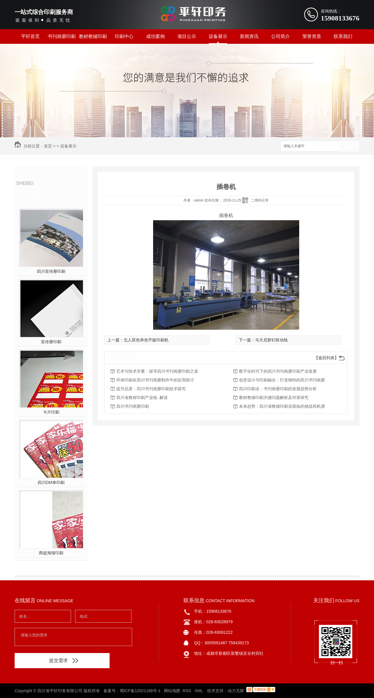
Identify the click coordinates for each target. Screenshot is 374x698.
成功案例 (155, 36)
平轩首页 (30, 36)
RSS (187, 690)
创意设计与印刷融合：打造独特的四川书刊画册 (282, 380)
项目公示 (186, 36)
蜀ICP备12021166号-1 (140, 690)
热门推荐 (33, 196)
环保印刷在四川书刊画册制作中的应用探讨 (155, 380)
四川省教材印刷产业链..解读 (142, 397)
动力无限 (236, 690)
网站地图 (172, 690)
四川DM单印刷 (51, 482)
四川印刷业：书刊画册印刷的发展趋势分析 (278, 388)
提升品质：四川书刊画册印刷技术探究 (151, 388)
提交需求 (63, 660)
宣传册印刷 (51, 341)
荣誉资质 (311, 36)
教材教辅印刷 (93, 36)
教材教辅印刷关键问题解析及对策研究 (274, 397)
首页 (48, 146)
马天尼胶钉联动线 (271, 340)
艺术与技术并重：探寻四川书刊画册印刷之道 (157, 371)
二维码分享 (260, 200)
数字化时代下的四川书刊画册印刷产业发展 (278, 371)
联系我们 (343, 36)
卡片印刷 (51, 412)
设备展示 (218, 36)
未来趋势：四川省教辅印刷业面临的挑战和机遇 (282, 406)
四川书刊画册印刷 (132, 406)
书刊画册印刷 (62, 36)
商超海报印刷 (51, 553)
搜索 (349, 146)
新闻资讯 (249, 36)
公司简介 (280, 36)
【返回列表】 (326, 357)
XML (199, 690)
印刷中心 (124, 36)
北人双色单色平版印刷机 (146, 340)
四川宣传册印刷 (51, 271)
